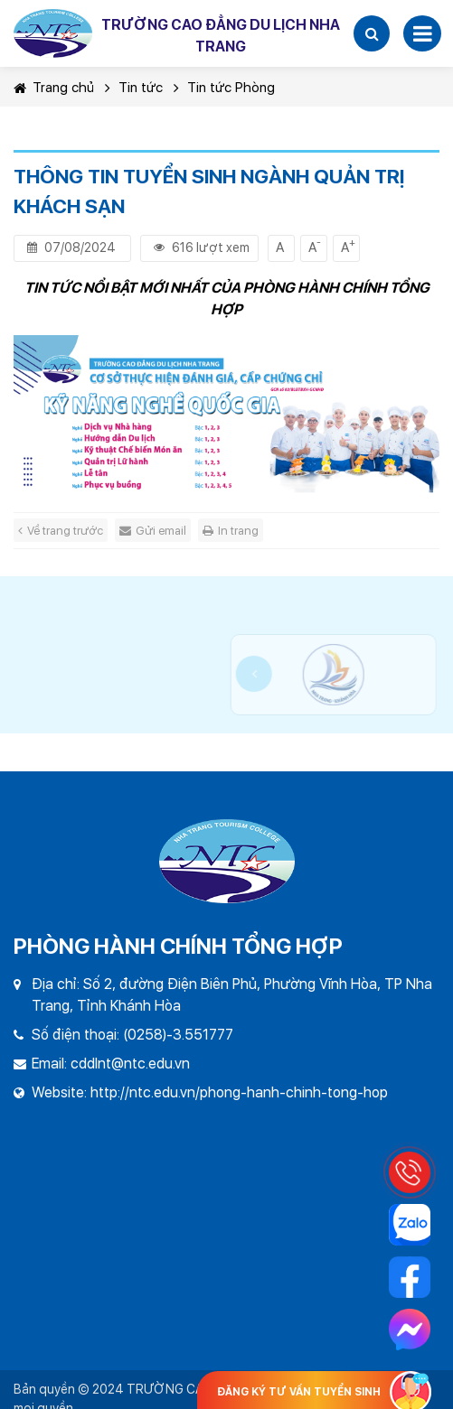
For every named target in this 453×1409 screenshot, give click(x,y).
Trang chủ (54, 87)
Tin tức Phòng (231, 87)
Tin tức (140, 87)
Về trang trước (60, 530)
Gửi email (152, 530)
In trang (231, 530)
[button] (372, 33)
